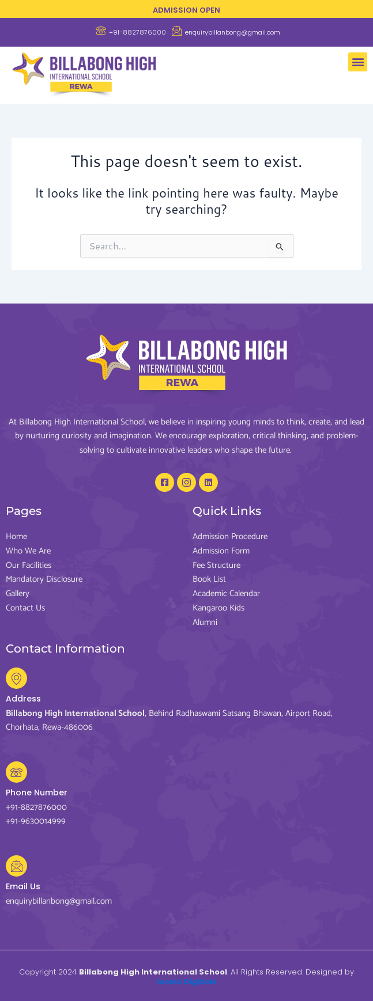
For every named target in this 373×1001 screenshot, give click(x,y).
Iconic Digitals (187, 981)
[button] (357, 61)
